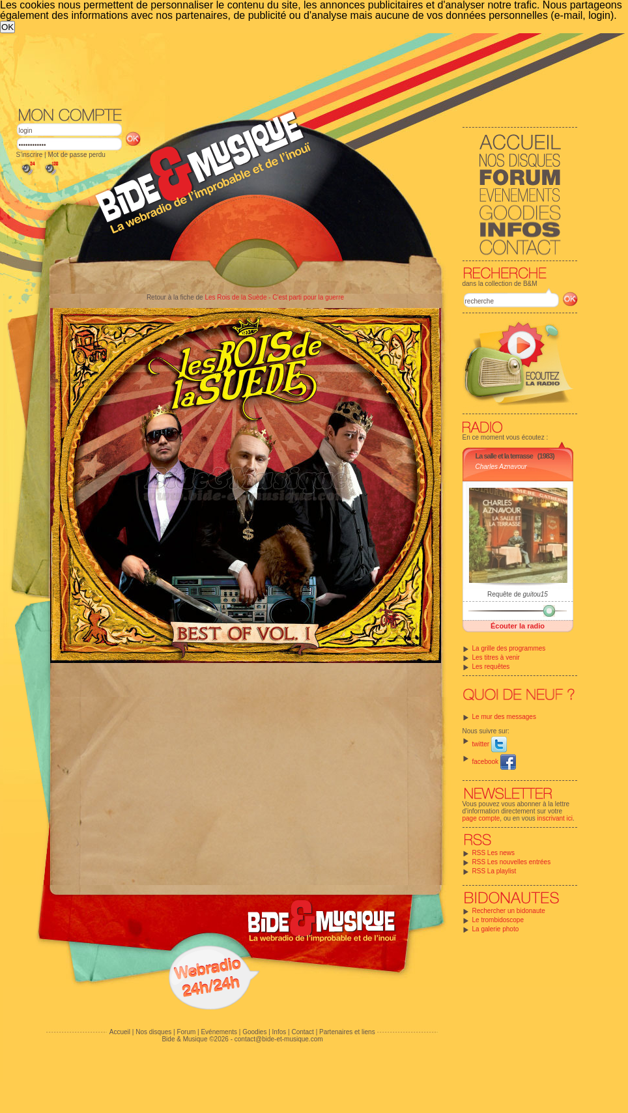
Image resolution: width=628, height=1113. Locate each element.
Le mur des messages (504, 716)
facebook (494, 761)
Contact (302, 1032)
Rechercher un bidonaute (508, 910)
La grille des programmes (509, 648)
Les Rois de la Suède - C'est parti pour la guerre (274, 297)
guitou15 (535, 594)
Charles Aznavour (501, 466)
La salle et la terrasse (504, 456)
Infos (279, 1032)
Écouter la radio (518, 626)
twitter (489, 744)
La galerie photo (495, 929)
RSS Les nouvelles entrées (511, 862)
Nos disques (153, 1032)
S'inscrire (29, 154)
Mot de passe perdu (76, 154)
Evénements (219, 1032)
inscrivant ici (555, 818)
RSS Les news (493, 852)
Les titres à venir (496, 657)
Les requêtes (491, 666)
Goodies (254, 1032)
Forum (186, 1032)
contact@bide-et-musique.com (279, 1039)
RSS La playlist (494, 871)
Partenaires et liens (347, 1032)
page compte (481, 818)
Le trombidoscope (498, 919)
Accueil (119, 1032)
